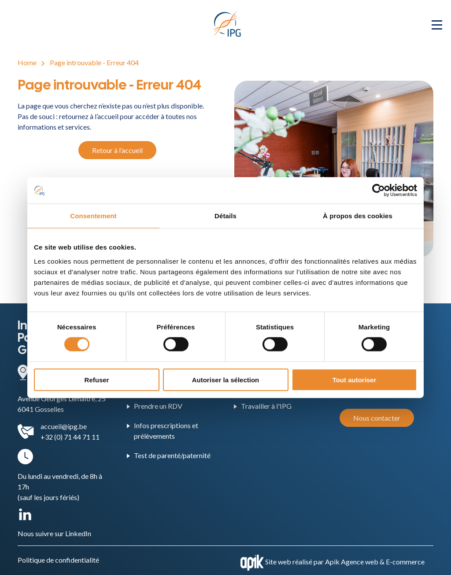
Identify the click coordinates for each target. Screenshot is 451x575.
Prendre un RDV (158, 406)
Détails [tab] (225, 216)
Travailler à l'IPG (266, 406)
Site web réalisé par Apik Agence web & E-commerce (345, 561)
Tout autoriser (355, 379)
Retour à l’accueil (117, 150)
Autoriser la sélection (225, 379)
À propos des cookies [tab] (357, 216)
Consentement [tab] (93, 216)
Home (27, 62)
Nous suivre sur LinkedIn (54, 533)
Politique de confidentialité (58, 560)
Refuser (97, 379)
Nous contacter (376, 418)
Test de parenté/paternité (172, 455)
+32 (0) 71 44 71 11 (70, 437)
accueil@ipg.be (64, 426)
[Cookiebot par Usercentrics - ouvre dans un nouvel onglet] (378, 190)
